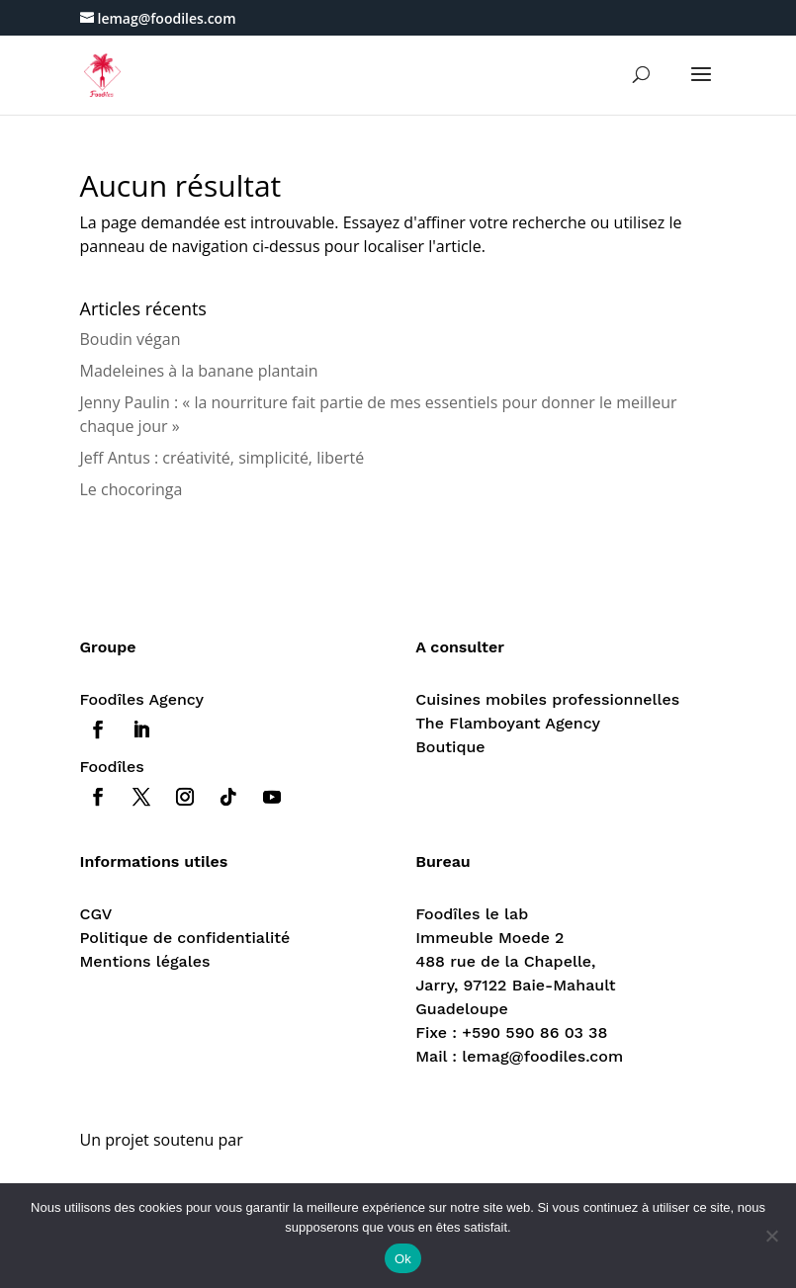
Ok (403, 1258)
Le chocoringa (131, 489)
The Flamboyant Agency (507, 723)
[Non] (771, 1235)
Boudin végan (130, 339)
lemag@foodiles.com (542, 1056)
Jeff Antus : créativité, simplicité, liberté (222, 458)
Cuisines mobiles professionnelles (547, 699)
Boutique (450, 746)
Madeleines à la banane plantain (199, 371)
